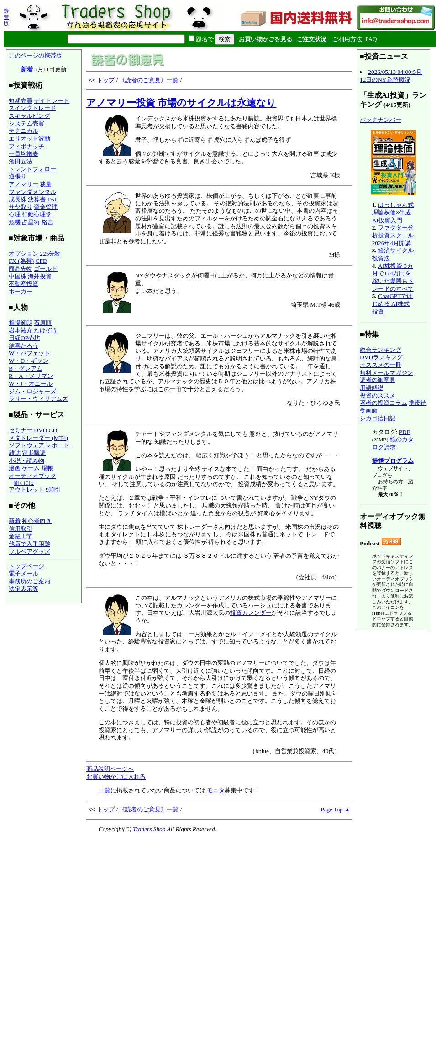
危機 (15, 222)
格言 (47, 222)
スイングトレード (32, 108)
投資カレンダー (251, 612)
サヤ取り (20, 207)
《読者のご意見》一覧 (149, 80)
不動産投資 (23, 283)
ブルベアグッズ (29, 551)
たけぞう (46, 330)
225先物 (50, 253)
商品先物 (20, 268)
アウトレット (26, 489)
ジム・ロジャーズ (32, 391)
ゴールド (46, 268)
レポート (57, 445)
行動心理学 (37, 214)
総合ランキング (380, 349)
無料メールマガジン (386, 372)
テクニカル (23, 130)
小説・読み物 (26, 460)
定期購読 (34, 453)
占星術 (31, 222)
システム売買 (26, 123)
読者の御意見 (377, 380)
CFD (41, 260)
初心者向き (37, 521)
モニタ (216, 790)
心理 (15, 214)
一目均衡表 (23, 153)
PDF (404, 432)
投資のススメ (377, 395)
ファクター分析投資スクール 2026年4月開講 (393, 235)
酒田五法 (20, 161)
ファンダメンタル (32, 191)
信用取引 (20, 528)
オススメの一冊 (380, 364)
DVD (40, 430)
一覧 (104, 790)
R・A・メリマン (31, 375)
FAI (52, 199)
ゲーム (31, 468)
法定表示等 (23, 589)
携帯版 (6, 17)
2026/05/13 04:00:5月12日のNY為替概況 (391, 75)
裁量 (46, 184)
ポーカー (20, 291)
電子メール (23, 573)
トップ (106, 80)
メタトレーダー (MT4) (38, 437)
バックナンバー (380, 119)
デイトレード (51, 100)
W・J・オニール (31, 383)
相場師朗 (20, 322)
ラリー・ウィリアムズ (38, 398)
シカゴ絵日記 (377, 418)
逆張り (17, 176)
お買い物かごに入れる (116, 776)
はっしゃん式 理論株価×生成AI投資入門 (393, 212)
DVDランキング (381, 357)
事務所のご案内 (29, 581)
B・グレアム (25, 368)
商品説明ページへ (110, 768)
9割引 (53, 489)
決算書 (37, 199)
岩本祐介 (20, 330)
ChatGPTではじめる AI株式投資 (392, 303)
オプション (23, 253)
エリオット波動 (29, 138)
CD (53, 430)
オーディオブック (32, 475)
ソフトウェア (26, 445)
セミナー (20, 430)
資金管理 (46, 207)
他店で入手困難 (29, 543)
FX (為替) (21, 260)
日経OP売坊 (24, 338)
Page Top (332, 809)
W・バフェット (29, 353)
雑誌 (15, 453)
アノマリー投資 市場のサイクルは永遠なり (181, 102)
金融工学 (20, 536)
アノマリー (23, 184)
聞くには (24, 483)
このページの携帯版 (35, 55)
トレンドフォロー (32, 169)
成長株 (17, 199)
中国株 (17, 276)
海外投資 (40, 276)
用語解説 (371, 387)
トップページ (26, 566)
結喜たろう (23, 345)
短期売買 (20, 100)
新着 (27, 69)
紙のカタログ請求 (393, 443)
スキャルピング (29, 115)
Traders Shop (149, 829)
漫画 (15, 468)
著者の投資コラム (383, 402)
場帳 (47, 468)
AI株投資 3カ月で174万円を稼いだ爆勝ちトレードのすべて (393, 277)
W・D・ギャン (28, 360)
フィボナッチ (26, 146)
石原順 (43, 322)
